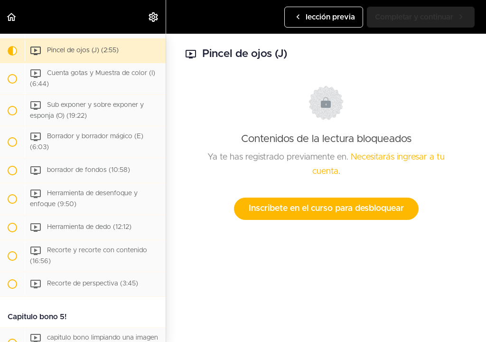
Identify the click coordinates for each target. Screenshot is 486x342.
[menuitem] (154, 17)
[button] (12, 17)
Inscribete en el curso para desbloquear (326, 208)
